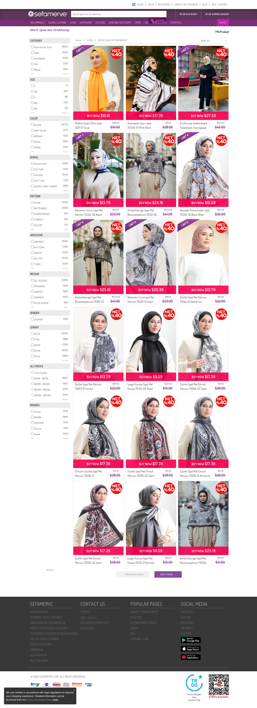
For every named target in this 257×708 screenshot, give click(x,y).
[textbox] (110, 14)
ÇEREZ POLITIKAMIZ (41, 644)
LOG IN (151, 4)
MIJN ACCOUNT (188, 14)
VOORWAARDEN (39, 612)
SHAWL (135, 628)
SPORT (138, 22)
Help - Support (88, 617)
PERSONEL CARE (140, 639)
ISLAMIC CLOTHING (57, 22)
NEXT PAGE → (168, 574)
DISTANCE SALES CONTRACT (46, 617)
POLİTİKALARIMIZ (39, 660)
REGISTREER (164, 4)
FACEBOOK (187, 612)
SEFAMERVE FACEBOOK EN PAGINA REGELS (54, 633)
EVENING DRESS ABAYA (144, 622)
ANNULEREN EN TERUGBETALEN (47, 622)
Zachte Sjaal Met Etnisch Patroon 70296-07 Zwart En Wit (193, 389)
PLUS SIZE (100, 22)
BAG (133, 633)
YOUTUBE (186, 633)
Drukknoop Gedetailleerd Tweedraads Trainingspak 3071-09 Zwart (193, 128)
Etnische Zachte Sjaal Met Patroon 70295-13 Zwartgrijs (88, 476)
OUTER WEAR (86, 22)
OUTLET (222, 22)
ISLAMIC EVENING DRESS (144, 612)
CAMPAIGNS (36, 649)
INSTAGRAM (187, 622)
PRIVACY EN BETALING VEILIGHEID (48, 628)
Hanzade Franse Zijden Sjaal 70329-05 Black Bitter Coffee (195, 215)
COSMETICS (175, 22)
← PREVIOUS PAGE (132, 574)
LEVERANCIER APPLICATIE (94, 622)
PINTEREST (187, 628)
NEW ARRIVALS (37, 22)
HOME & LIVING (159, 22)
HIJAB (73, 22)
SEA (146, 22)
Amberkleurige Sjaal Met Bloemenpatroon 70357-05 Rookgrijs (142, 215)
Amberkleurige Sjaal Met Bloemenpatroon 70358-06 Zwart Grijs (193, 563)
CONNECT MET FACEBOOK (186, 4)
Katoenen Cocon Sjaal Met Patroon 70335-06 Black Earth (89, 215)
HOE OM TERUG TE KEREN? (44, 639)
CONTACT (85, 612)
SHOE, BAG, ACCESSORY (120, 22)
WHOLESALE (87, 628)
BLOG (204, 4)
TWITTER (186, 617)
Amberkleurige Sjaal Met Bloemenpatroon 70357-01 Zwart (89, 302)
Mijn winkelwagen (217, 14)
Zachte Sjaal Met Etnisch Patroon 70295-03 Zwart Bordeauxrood (140, 476)
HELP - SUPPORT (219, 4)
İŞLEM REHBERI (38, 655)
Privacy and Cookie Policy (39, 700)
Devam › (50, 570)
